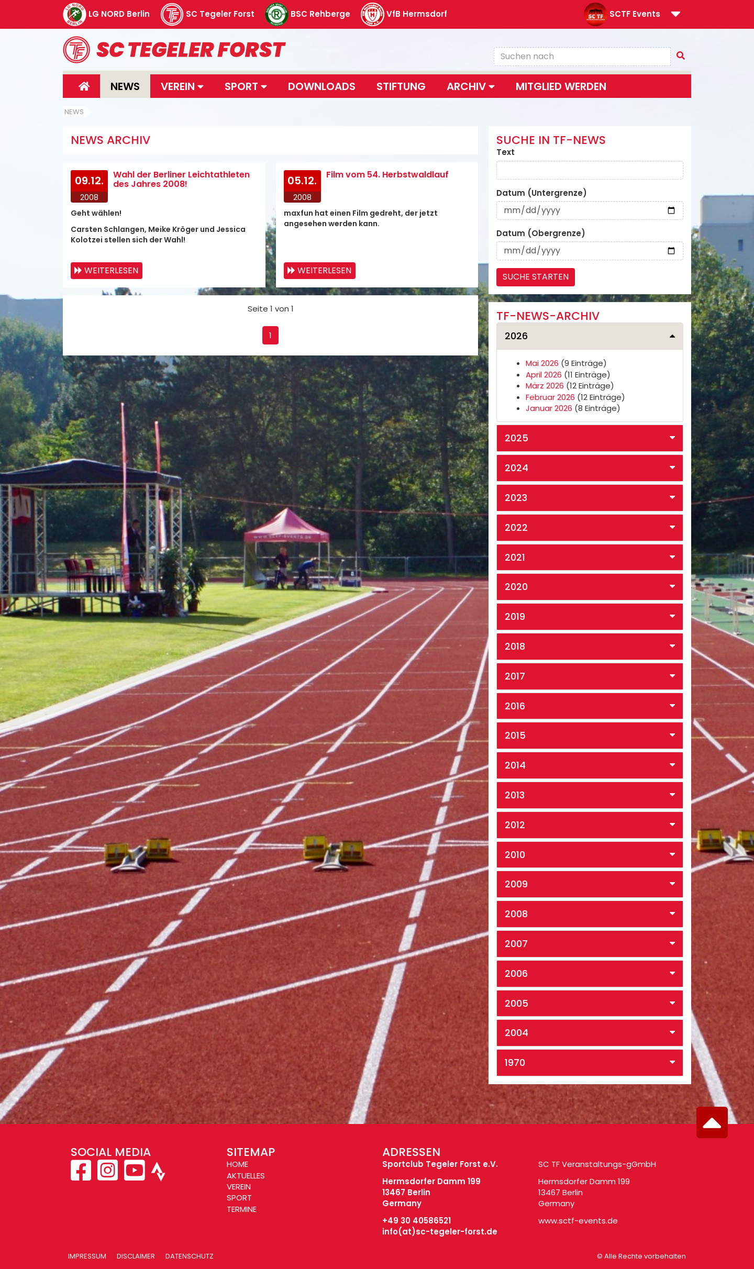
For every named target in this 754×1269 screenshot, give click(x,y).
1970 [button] (515, 1062)
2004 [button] (516, 1032)
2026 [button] (516, 335)
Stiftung (401, 86)
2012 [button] (515, 824)
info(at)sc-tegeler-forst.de (439, 1231)
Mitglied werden (561, 86)
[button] (676, 15)
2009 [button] (516, 883)
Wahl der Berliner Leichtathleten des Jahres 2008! (181, 179)
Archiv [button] (471, 86)
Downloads (322, 86)
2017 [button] (515, 676)
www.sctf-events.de (578, 1220)
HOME (237, 1164)
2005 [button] (516, 1003)
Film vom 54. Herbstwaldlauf (387, 175)
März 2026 (545, 385)
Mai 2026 (542, 363)
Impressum (87, 1256)
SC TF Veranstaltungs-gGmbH (597, 1164)
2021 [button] (515, 557)
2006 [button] (516, 973)
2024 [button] (516, 467)
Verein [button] (182, 86)
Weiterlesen (111, 270)
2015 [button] (515, 735)
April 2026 (544, 374)
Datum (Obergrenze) (540, 233)
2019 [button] (515, 616)
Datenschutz (189, 1256)
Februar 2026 (550, 397)
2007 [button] (516, 943)
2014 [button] (515, 765)
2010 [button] (515, 854)
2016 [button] (515, 706)
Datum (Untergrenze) (541, 192)
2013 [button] (515, 795)
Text (505, 152)
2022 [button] (516, 527)
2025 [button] (516, 437)
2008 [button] (516, 913)
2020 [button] (516, 586)
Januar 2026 (549, 408)
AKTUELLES (246, 1175)
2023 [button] (516, 497)
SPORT (239, 1197)
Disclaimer (136, 1256)
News (125, 86)
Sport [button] (246, 86)
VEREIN (239, 1186)
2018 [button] (515, 646)
